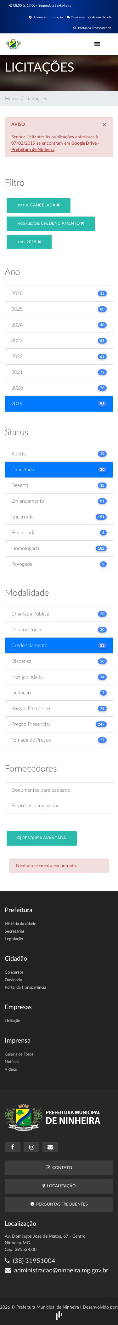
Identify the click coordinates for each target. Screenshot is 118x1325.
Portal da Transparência (92, 28)
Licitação (12, 1021)
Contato (59, 1167)
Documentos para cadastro (40, 790)
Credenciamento (50, 223)
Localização (59, 1185)
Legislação (14, 939)
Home (11, 98)
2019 (29, 242)
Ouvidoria (76, 17)
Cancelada (38, 205)
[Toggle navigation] (97, 44)
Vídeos (11, 1070)
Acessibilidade (99, 17)
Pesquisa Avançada (41, 838)
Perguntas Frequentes (59, 1204)
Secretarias (15, 931)
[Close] (104, 125)
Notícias (12, 1062)
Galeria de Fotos (19, 1054)
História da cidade (20, 924)
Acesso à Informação (46, 17)
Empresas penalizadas (35, 805)
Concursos (14, 972)
